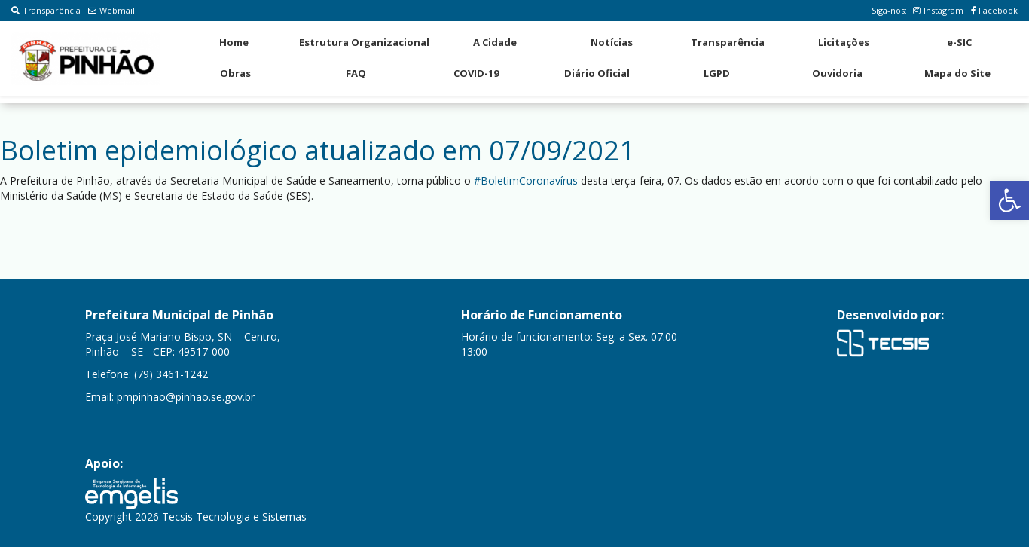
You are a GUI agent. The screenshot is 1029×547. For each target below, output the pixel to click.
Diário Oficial (597, 73)
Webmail (111, 10)
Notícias (612, 42)
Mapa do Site (957, 73)
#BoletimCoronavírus (526, 180)
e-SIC (959, 42)
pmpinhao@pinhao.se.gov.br (186, 397)
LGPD (717, 73)
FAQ (356, 73)
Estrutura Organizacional (364, 42)
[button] (1009, 200)
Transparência (46, 10)
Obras (235, 73)
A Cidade (495, 42)
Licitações (843, 42)
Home (234, 42)
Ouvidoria (837, 73)
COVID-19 (476, 73)
